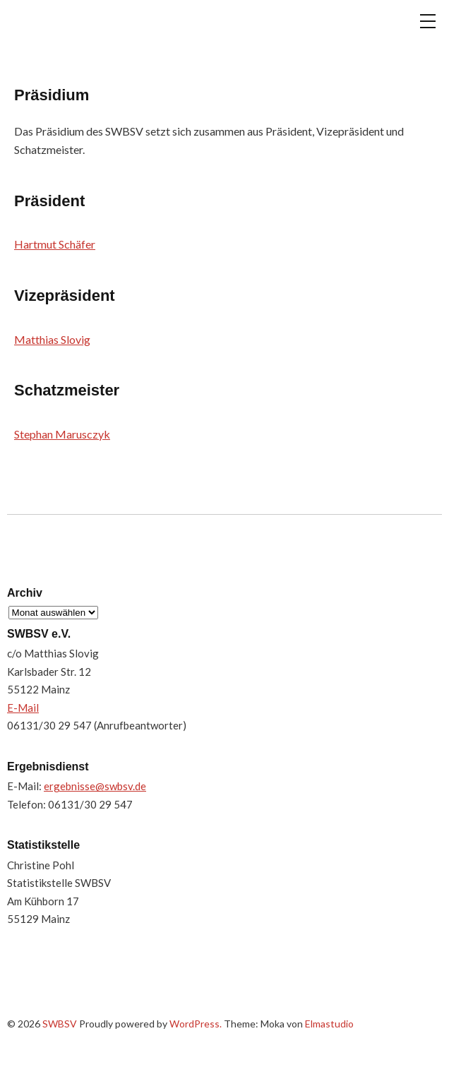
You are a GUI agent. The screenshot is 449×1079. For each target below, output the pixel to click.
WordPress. (195, 1024)
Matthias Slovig (52, 339)
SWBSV (77, 32)
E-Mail (23, 707)
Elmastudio (329, 1024)
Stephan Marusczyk (62, 434)
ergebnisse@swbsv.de (95, 786)
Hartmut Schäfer (54, 244)
